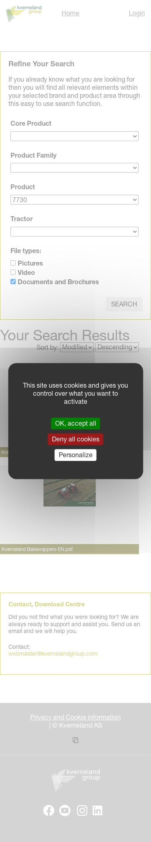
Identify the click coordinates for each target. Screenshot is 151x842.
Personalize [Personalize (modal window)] (76, 455)
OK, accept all (75, 423)
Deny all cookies (75, 439)
